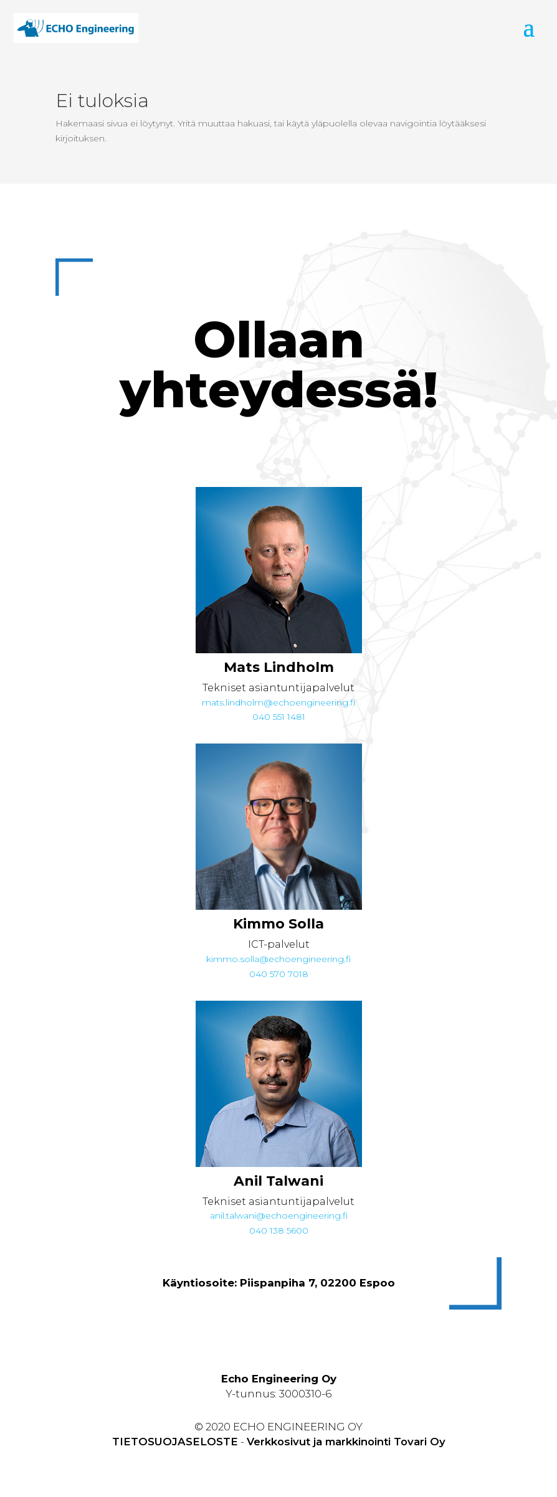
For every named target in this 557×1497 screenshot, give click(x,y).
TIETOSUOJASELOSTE (175, 1441)
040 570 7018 (278, 974)
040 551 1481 (278, 716)
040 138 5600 (278, 1230)
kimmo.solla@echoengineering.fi (278, 959)
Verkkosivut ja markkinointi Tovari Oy (346, 1441)
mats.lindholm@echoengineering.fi (278, 702)
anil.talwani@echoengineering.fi (279, 1215)
